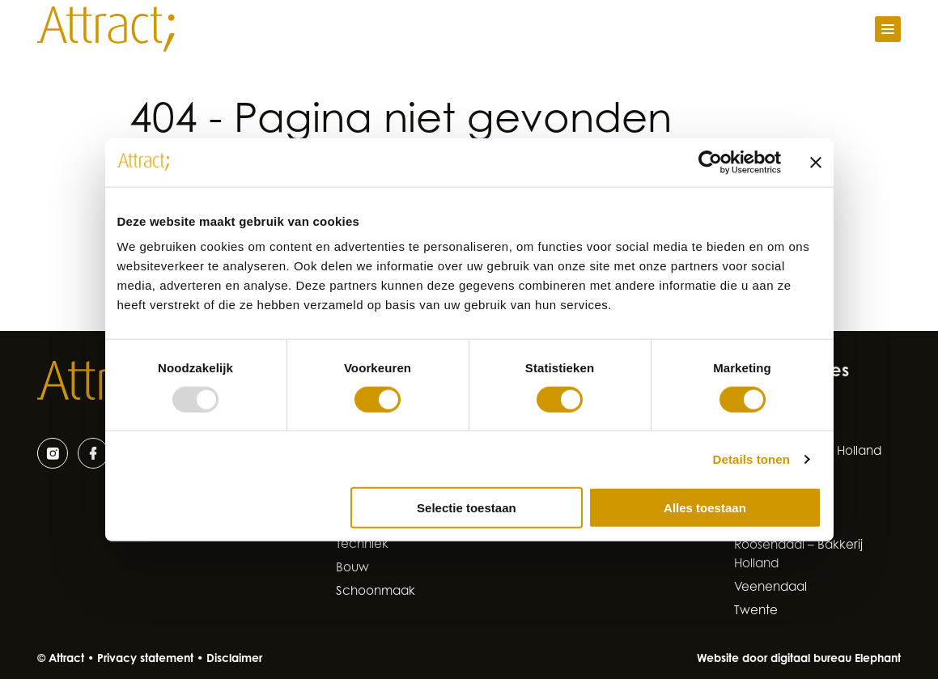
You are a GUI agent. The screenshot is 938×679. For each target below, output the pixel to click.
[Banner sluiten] (815, 162)
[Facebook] (93, 453)
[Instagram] (52, 453)
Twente (756, 611)
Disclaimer (234, 659)
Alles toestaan (705, 508)
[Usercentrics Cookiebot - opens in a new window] (710, 162)
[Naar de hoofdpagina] (106, 29)
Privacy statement (145, 659)
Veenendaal (770, 588)
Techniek (362, 545)
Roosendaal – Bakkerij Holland (798, 555)
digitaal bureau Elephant (835, 659)
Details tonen (751, 458)
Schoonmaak (375, 592)
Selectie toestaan (466, 508)
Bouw (352, 568)
